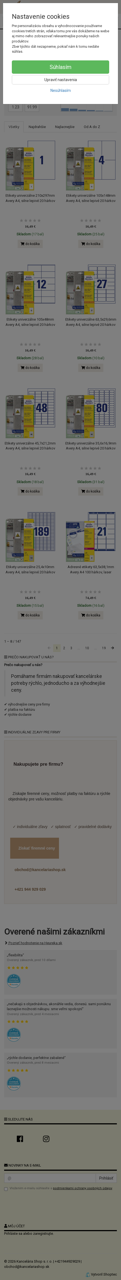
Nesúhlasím (60, 90)
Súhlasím (60, 67)
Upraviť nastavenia (60, 80)
